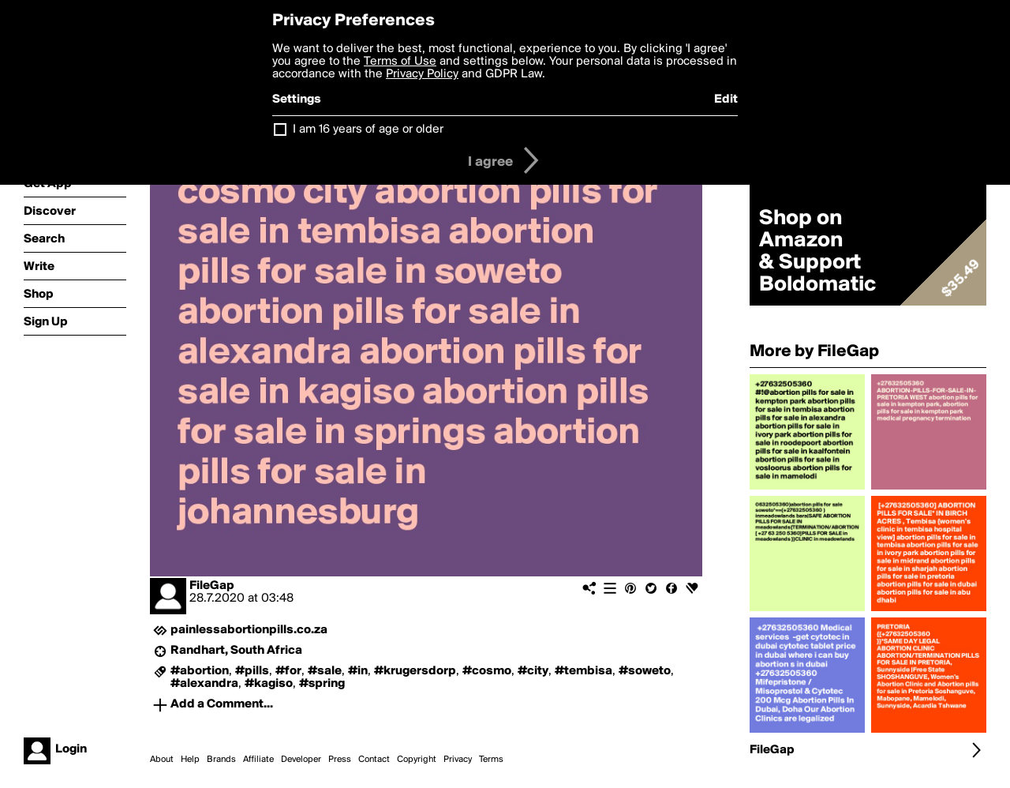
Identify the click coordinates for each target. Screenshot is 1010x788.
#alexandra (204, 683)
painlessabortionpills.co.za (248, 630)
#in (358, 671)
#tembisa (583, 671)
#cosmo (486, 671)
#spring (322, 683)
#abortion (199, 671)
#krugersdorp (415, 671)
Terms (491, 759)
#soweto (645, 671)
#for (288, 671)
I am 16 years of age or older (368, 129)
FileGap (211, 586)
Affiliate (258, 759)
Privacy (457, 759)
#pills (252, 671)
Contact (374, 759)
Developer (301, 759)
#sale (325, 671)
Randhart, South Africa (236, 650)
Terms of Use (400, 61)
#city (533, 671)
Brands (221, 759)
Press (339, 759)
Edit (726, 99)
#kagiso (269, 683)
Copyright (416, 759)
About (162, 759)
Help (190, 759)
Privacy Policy (422, 74)
